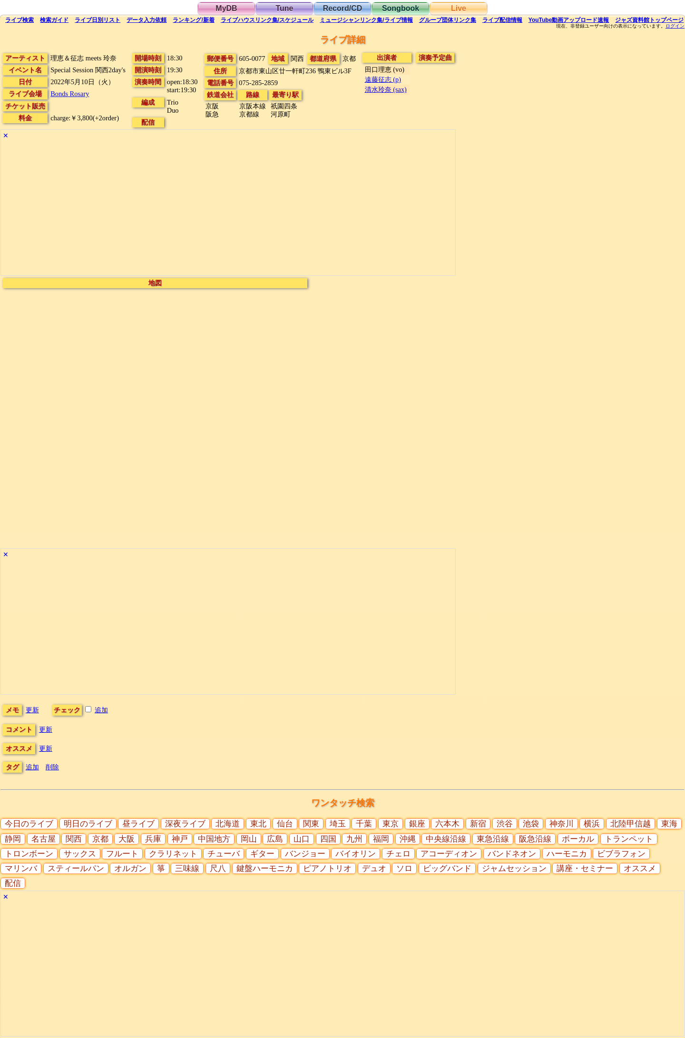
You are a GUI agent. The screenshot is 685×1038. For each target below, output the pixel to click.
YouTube (568, 20)
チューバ (223, 853)
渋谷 (505, 823)
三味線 (187, 868)
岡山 (249, 839)
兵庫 (153, 839)
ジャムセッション (514, 868)
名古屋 (43, 839)
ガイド (54, 20)
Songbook (400, 8)
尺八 (218, 868)
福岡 (381, 839)
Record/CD (342, 8)
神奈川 (561, 823)
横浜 (592, 823)
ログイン (675, 26)
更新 (32, 710)
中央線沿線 (446, 839)
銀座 (417, 823)
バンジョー (305, 853)
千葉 (364, 823)
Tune (284, 8)
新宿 (478, 823)
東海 (669, 823)
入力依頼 (146, 20)
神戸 (180, 839)
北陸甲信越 (630, 823)
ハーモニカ (567, 853)
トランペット (629, 839)
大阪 (126, 839)
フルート (122, 853)
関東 (311, 823)
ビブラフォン (621, 853)
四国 (328, 839)
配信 (502, 20)
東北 (258, 823)
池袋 (531, 823)
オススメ (640, 868)
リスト (97, 20)
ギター (262, 853)
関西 (74, 839)
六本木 (447, 823)
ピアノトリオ (327, 868)
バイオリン (355, 853)
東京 (390, 823)
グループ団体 (447, 20)
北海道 (227, 823)
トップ (649, 20)
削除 (52, 767)
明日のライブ (88, 823)
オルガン (130, 868)
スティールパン (76, 868)
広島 (275, 839)
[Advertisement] (228, 208)
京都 (100, 839)
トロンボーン (29, 853)
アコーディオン (449, 853)
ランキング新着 (193, 20)
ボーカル (578, 839)
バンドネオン (512, 853)
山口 (302, 839)
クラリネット (173, 853)
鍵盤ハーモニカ (264, 868)
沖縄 (408, 839)
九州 (354, 839)
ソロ (404, 868)
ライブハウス (267, 20)
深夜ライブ (185, 823)
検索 (19, 20)
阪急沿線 (535, 839)
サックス (80, 853)
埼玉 (338, 823)
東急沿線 (493, 839)
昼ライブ (138, 823)
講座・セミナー (585, 868)
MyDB (226, 8)
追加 (101, 710)
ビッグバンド (447, 868)
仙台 (285, 823)
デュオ (374, 868)
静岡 (13, 839)
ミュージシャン (366, 20)
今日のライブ (29, 823)
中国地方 (214, 839)
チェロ (398, 853)
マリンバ (21, 868)
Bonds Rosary (69, 93)
